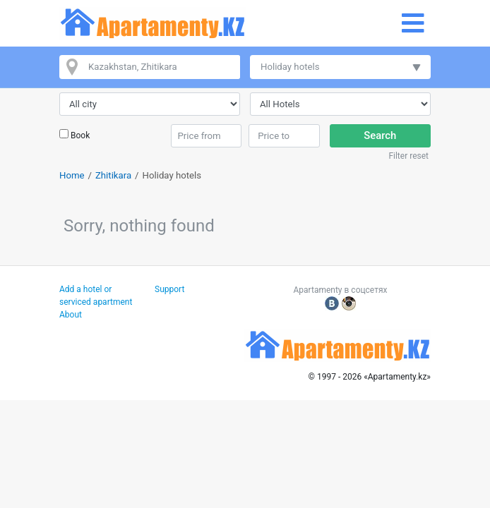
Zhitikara (113, 175)
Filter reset (408, 156)
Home (72, 175)
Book (80, 135)
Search (380, 135)
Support (169, 289)
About (70, 315)
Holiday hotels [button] (290, 66)
